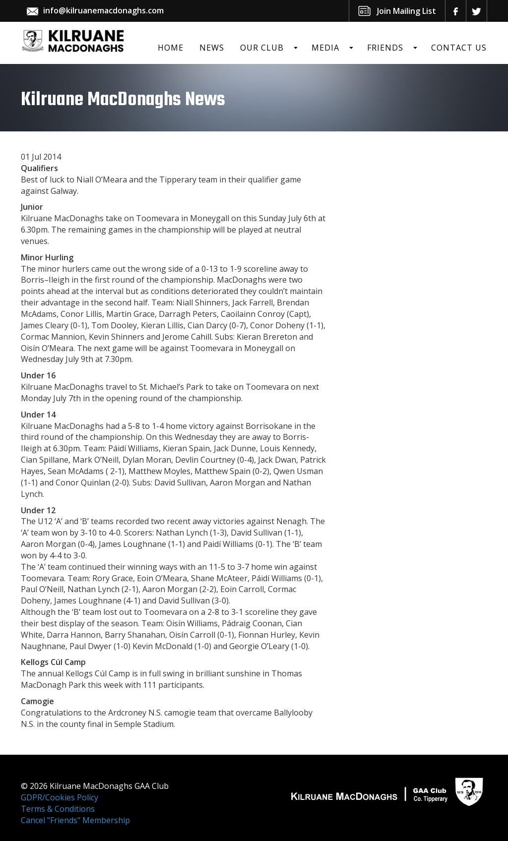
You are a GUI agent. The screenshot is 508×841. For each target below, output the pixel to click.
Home (171, 47)
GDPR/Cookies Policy (59, 797)
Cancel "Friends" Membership (75, 820)
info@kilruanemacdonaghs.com (103, 10)
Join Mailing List (406, 10)
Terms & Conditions (58, 808)
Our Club (262, 47)
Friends (385, 47)
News (211, 47)
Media (325, 47)
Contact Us (459, 47)
